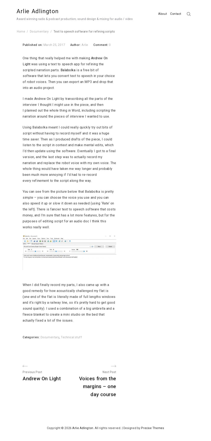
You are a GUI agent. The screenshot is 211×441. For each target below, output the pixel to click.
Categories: (32, 337)
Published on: (33, 45)
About (162, 13)
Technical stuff (71, 337)
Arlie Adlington (37, 11)
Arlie (85, 45)
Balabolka (68, 70)
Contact (175, 13)
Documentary (50, 337)
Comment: (101, 45)
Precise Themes (152, 428)
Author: (76, 45)
